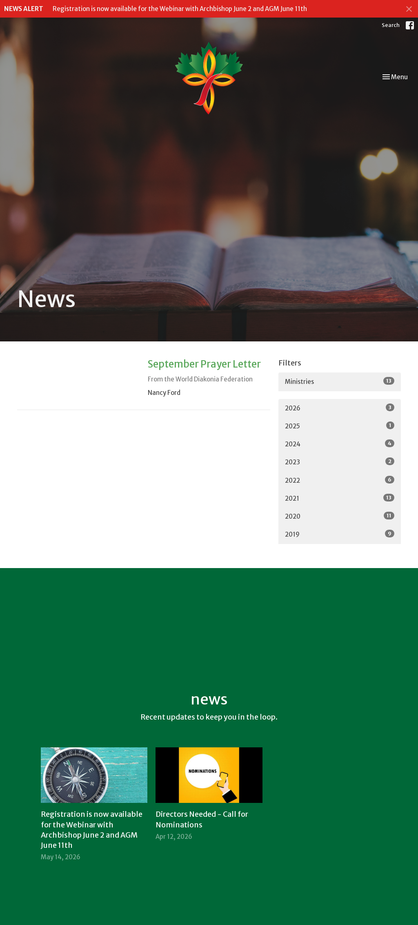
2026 (339, 407)
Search (391, 25)
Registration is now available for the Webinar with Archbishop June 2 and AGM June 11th (180, 9)
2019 (339, 534)
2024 (339, 443)
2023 (339, 461)
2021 (339, 498)
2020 (339, 516)
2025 (339, 425)
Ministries (339, 381)
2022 (339, 480)
